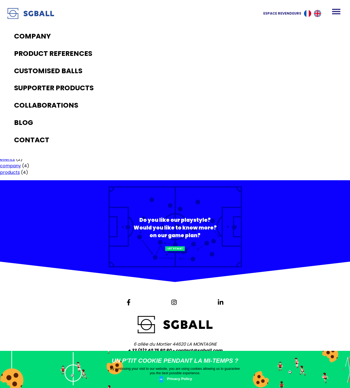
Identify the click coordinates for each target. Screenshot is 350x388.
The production (16, 71)
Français (307, 13)
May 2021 (9, 118)
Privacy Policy (182, 380)
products (10, 172)
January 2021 (14, 125)
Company (10, 64)
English (317, 13)
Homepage (12, 58)
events (7, 159)
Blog (4, 78)
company (10, 166)
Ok (162, 380)
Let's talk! (175, 253)
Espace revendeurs (277, 13)
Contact (9, 84)
